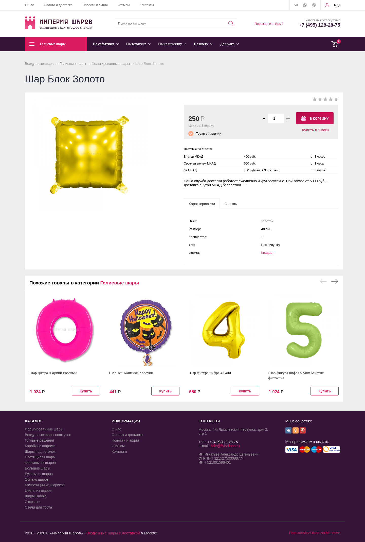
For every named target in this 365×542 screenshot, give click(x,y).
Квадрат (267, 253)
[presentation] (202, 203)
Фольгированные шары (111, 64)
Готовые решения (39, 440)
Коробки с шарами (40, 446)
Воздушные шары (39, 64)
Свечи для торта (38, 507)
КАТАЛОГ (33, 421)
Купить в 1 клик (315, 130)
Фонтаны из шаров (40, 463)
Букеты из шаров (39, 474)
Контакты (147, 5)
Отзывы (124, 5)
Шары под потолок (40, 451)
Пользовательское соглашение (314, 533)
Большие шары (37, 468)
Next (334, 281)
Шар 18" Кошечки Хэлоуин (131, 373)
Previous (323, 281)
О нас (29, 5)
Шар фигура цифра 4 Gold (210, 373)
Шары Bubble (36, 496)
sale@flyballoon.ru (225, 446)
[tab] (202, 203)
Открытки (33, 502)
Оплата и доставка (58, 5)
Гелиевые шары (73, 64)
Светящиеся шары (40, 457)
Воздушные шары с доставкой (113, 533)
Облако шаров (37, 479)
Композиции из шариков (45, 485)
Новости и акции (95, 5)
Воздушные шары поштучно (48, 435)
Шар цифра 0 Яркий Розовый (53, 373)
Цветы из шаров (38, 491)
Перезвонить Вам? (268, 24)
